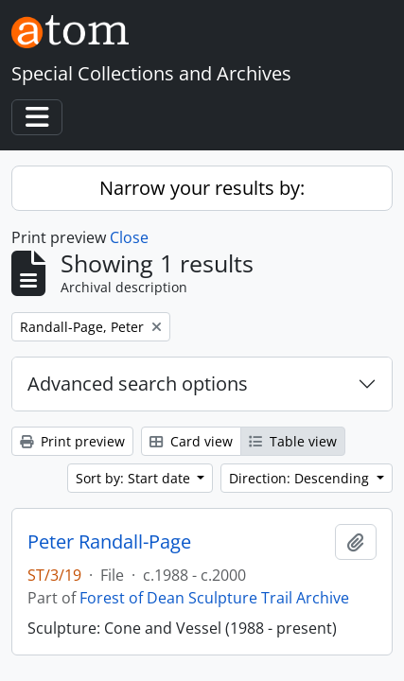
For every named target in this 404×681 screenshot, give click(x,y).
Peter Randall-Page (109, 542)
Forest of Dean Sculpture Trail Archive (214, 597)
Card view (191, 441)
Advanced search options (137, 383)
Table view (293, 441)
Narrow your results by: (202, 188)
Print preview (72, 441)
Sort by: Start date (135, 478)
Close (129, 237)
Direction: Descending (301, 478)
